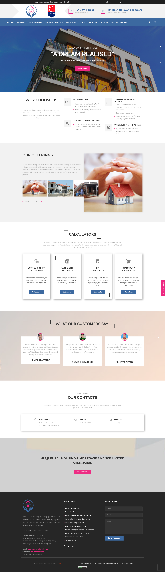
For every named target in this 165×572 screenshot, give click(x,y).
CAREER (82, 22)
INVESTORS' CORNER (35, 22)
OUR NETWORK (71, 22)
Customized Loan (80, 99)
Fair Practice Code (86, 563)
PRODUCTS (21, 22)
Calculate (36, 292)
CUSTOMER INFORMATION (54, 22)
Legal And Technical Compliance (86, 120)
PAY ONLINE (104, 22)
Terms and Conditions (128, 563)
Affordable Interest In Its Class (127, 125)
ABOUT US (10, 22)
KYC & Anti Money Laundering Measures (106, 563)
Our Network (82, 472)
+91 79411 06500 (84, 9)
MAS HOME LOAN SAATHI (119, 22)
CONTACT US (92, 22)
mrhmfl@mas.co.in (81, 13)
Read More (82, 69)
